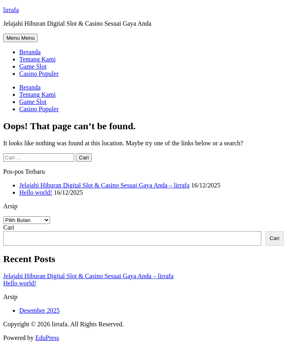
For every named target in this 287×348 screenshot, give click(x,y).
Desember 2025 (39, 310)
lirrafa (11, 9)
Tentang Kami (37, 59)
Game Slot (32, 66)
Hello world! (35, 192)
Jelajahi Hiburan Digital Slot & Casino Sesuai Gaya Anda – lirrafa (104, 185)
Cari (8, 227)
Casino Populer (39, 73)
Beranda (29, 52)
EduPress (47, 337)
